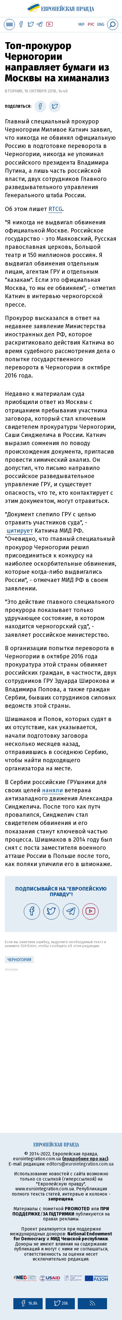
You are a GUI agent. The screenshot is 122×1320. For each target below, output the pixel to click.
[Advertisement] (61, 1032)
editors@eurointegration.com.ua (80, 1164)
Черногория (19, 960)
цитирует (20, 530)
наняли (52, 790)
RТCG (55, 209)
